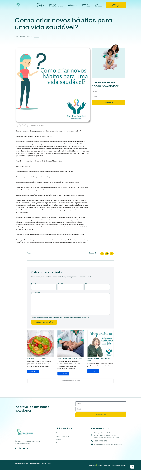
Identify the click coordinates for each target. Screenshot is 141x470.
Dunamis (107, 465)
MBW (102, 465)
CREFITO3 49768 (46, 463)
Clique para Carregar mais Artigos (70, 380)
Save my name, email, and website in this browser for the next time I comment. (61, 317)
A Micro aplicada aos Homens (69, 358)
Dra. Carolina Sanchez (41, 5)
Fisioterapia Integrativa (36, 358)
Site (86, 283)
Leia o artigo (33, 371)
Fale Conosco (98, 5)
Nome (34, 283)
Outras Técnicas (86, 5)
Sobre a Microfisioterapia (56, 5)
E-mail (61, 283)
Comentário (36, 292)
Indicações (72, 5)
